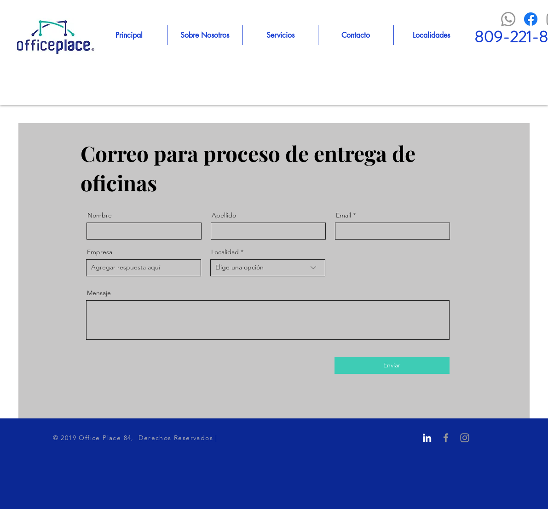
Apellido (224, 215)
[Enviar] (392, 365)
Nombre (99, 215)
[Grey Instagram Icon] (465, 438)
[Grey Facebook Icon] (446, 438)
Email (343, 215)
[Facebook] (531, 19)
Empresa (99, 252)
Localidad (225, 252)
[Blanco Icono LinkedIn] (427, 438)
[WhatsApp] (508, 19)
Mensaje (99, 293)
